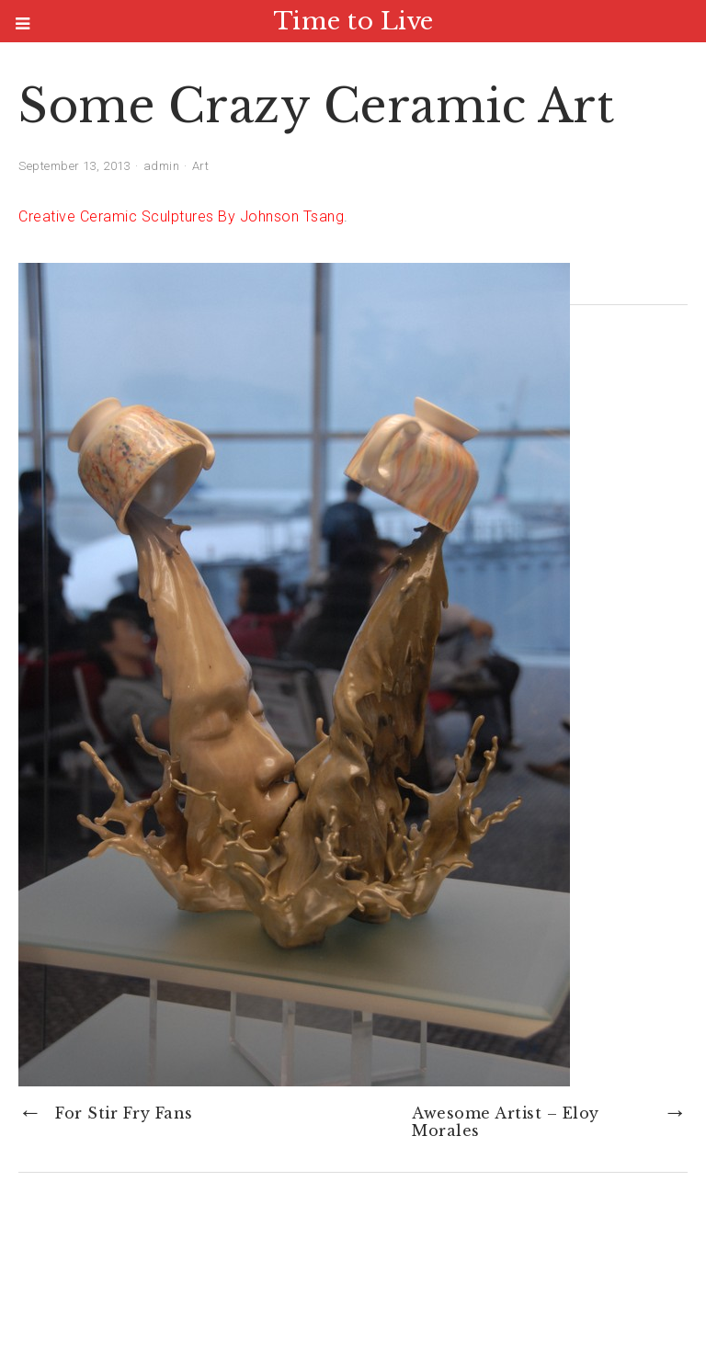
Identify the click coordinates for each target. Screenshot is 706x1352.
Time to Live (353, 21)
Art (201, 166)
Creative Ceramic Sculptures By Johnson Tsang (181, 216)
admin (161, 166)
